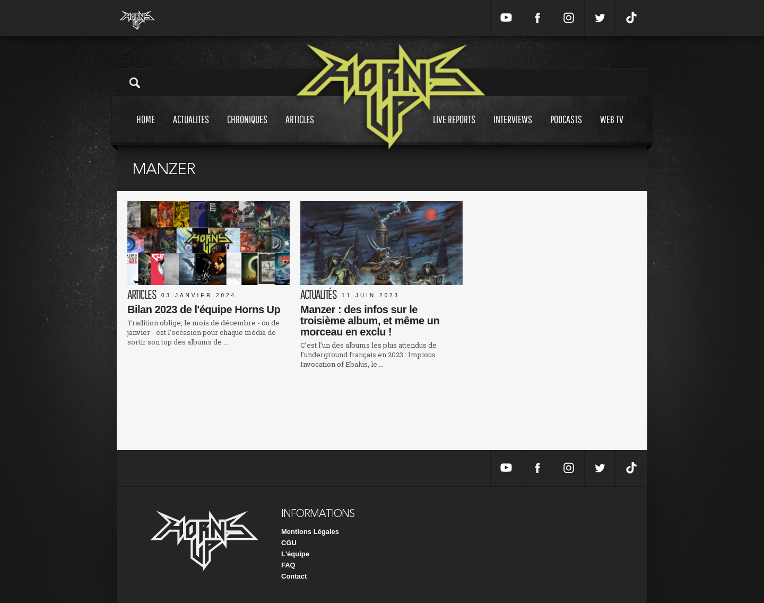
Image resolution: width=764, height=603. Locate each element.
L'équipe (295, 554)
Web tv (611, 129)
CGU (289, 543)
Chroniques (247, 129)
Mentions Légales (310, 532)
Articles (299, 129)
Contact (294, 576)
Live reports (454, 129)
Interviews (512, 129)
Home (145, 129)
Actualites (191, 129)
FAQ (288, 565)
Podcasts (566, 129)
